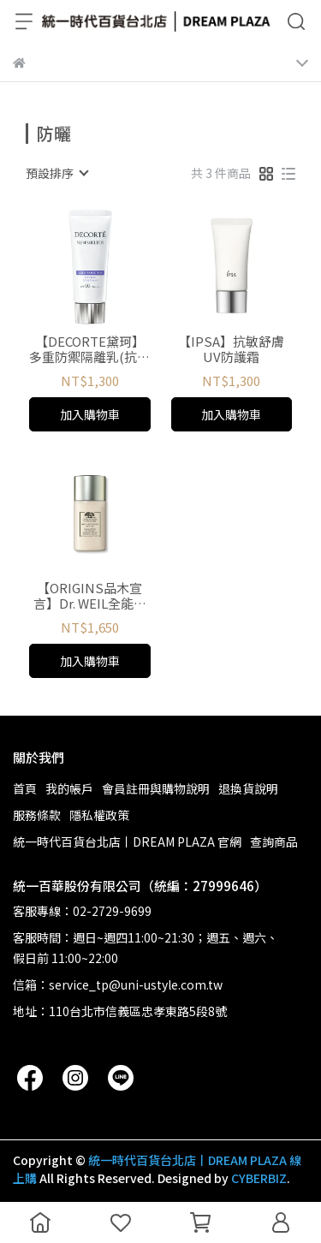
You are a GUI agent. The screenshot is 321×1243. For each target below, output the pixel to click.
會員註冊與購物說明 (156, 788)
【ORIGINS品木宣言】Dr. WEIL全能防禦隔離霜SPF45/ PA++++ (89, 595)
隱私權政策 (99, 815)
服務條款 (37, 815)
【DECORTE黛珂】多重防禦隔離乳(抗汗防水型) (89, 349)
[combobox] (56, 173)
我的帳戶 (69, 788)
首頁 (25, 788)
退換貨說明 (248, 788)
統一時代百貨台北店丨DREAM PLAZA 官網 (127, 841)
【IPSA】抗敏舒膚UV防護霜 (231, 349)
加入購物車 (90, 414)
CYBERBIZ (259, 1177)
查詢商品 (274, 841)
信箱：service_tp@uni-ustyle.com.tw (118, 984)
